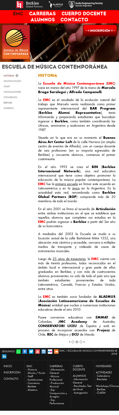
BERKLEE (8, 102)
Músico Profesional (56, 378)
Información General (57, 371)
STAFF (7, 86)
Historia (32, 369)
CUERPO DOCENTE (84, 13)
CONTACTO (74, 19)
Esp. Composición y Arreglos (58, 393)
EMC (18, 13)
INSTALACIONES (12, 91)
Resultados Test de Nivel (82, 387)
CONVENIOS (10, 97)
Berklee (32, 386)
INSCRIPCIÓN (12, 372)
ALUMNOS (43, 19)
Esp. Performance (57, 401)
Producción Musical (57, 384)
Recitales (102, 379)
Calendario (103, 375)
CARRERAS (42, 13)
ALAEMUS (9, 108)
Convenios (34, 383)
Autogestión (81, 392)
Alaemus (33, 389)
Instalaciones (35, 379)
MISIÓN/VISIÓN (12, 81)
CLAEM (101, 392)
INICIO (8, 366)
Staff (30, 376)
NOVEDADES (104, 366)
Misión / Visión (36, 373)
